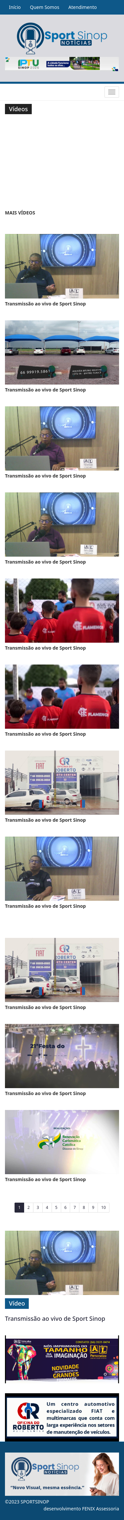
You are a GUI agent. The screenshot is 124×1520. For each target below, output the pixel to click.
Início (15, 7)
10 (103, 1207)
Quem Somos (44, 7)
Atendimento (82, 7)
